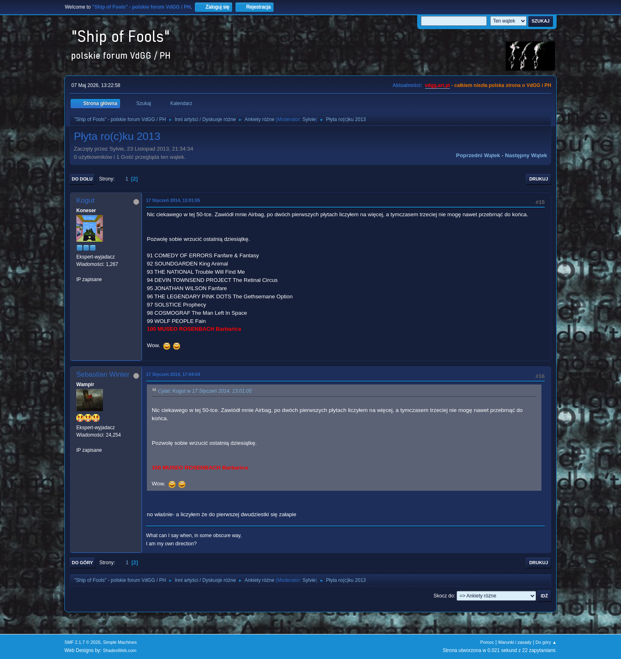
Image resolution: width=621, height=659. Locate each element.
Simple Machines (120, 642)
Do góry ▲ (546, 642)
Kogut (85, 200)
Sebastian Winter (102, 374)
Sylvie (309, 119)
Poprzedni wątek (478, 155)
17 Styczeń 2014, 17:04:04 (173, 374)
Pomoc (487, 642)
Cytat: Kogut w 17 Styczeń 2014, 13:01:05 (205, 391)
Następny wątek (526, 155)
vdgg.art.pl (437, 85)
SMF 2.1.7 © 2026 (82, 642)
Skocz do (444, 596)
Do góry (82, 562)
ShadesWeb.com (120, 650)
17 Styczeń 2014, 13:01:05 (173, 200)
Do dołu (82, 178)
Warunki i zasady (515, 642)
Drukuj (538, 178)
